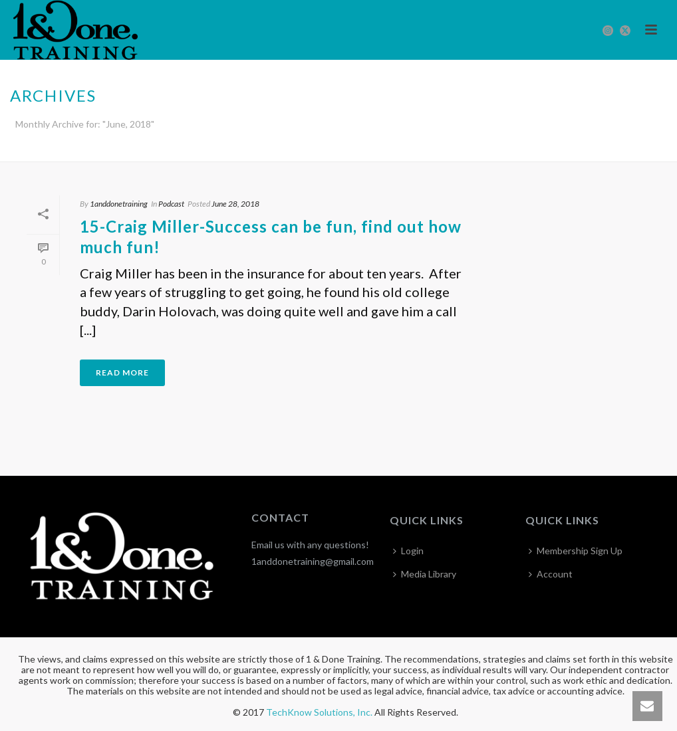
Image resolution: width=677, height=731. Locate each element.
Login (408, 550)
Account (551, 573)
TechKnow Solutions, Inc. (319, 712)
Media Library (424, 573)
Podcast (171, 204)
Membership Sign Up (575, 550)
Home (638, 149)
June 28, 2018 (235, 204)
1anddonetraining (119, 204)
